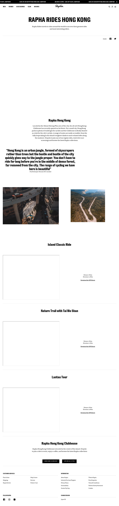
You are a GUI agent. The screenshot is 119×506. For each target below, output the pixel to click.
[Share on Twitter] (115, 39)
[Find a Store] (16, 477)
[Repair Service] (16, 483)
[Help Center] (44, 477)
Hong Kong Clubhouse (50, 461)
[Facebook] (4, 499)
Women (11, 6)
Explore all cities (69, 461)
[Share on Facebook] (110, 39)
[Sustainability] (75, 486)
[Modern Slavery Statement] (102, 486)
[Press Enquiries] (102, 480)
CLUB (29, 6)
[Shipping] (16, 480)
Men (4, 6)
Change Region (65, 495)
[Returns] (44, 480)
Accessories (20, 6)
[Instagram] (9, 499)
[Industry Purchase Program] (75, 480)
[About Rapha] (75, 477)
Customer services (9, 473)
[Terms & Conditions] (102, 483)
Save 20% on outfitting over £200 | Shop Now (33, 2)
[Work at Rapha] (102, 477)
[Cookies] (102, 488)
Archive (36, 6)
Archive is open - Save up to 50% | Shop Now (68, 2)
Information (65, 473)
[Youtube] (14, 499)
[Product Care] (44, 483)
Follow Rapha (7, 495)
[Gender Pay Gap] (75, 488)
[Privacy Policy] (75, 483)
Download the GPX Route (88, 280)
